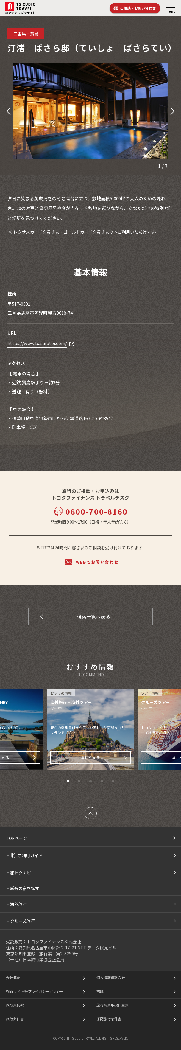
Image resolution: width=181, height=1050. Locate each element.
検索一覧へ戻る (93, 616)
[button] (7, 111)
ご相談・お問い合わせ (138, 7)
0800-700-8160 (91, 511)
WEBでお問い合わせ (97, 562)
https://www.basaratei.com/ (37, 343)
